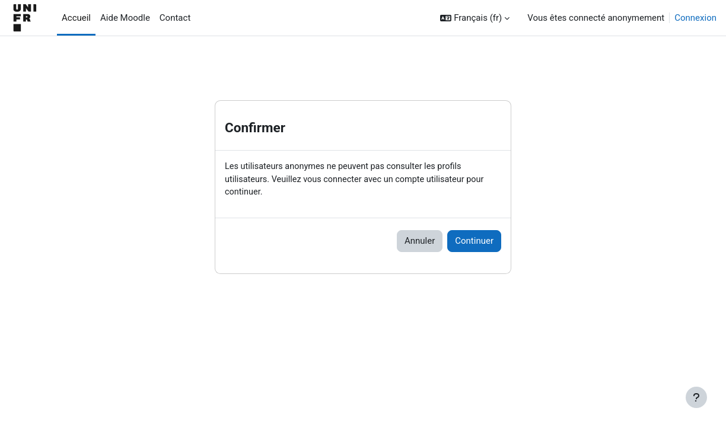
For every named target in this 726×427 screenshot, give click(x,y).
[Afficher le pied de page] (696, 397)
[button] (474, 18)
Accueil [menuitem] (76, 17)
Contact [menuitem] (175, 17)
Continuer (474, 242)
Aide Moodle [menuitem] (125, 17)
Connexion (695, 17)
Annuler (420, 242)
